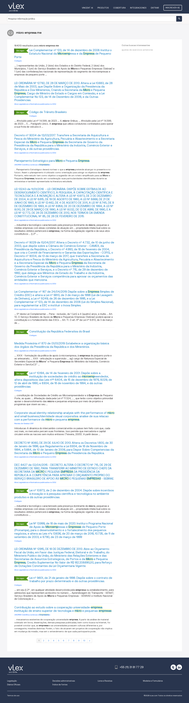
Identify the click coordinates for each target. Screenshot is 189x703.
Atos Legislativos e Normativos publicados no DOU (35, 104)
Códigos (18, 61)
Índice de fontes (59, 684)
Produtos (103, 8)
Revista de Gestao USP (23, 423)
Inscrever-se (173, 7)
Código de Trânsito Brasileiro (48, 112)
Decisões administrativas (63, 681)
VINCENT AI (87, 8)
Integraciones (138, 8)
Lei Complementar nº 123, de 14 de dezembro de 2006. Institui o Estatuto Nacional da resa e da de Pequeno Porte (63, 54)
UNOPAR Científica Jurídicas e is (32, 165)
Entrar (155, 8)
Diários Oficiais (13, 684)
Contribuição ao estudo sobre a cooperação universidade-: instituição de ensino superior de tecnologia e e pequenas (62, 609)
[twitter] (173, 667)
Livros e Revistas (105, 681)
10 (84, 640)
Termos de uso (13, 695)
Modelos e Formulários (153, 681)
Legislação (12, 681)
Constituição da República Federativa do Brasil (59, 331)
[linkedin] (179, 667)
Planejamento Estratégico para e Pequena (51, 160)
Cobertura (119, 8)
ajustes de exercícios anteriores (137, 50)
